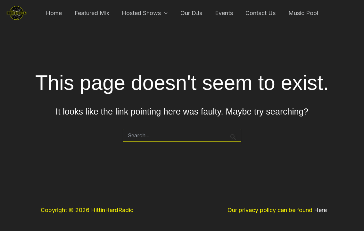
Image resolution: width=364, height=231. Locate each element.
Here (320, 210)
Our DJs (191, 14)
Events (223, 14)
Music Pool (300, 14)
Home (57, 14)
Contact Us (258, 14)
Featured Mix (94, 14)
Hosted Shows (146, 14)
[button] (165, 14)
